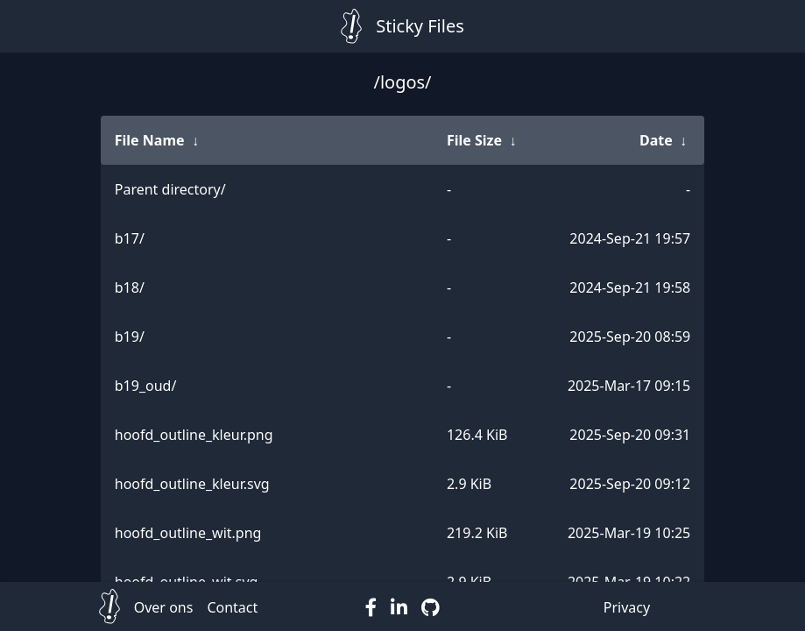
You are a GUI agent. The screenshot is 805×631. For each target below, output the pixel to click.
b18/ (130, 287)
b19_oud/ (146, 385)
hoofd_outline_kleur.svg (192, 483)
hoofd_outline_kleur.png (194, 434)
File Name (150, 140)
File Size (474, 140)
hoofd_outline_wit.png (188, 532)
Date (656, 140)
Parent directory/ (170, 189)
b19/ (130, 336)
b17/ (130, 238)
